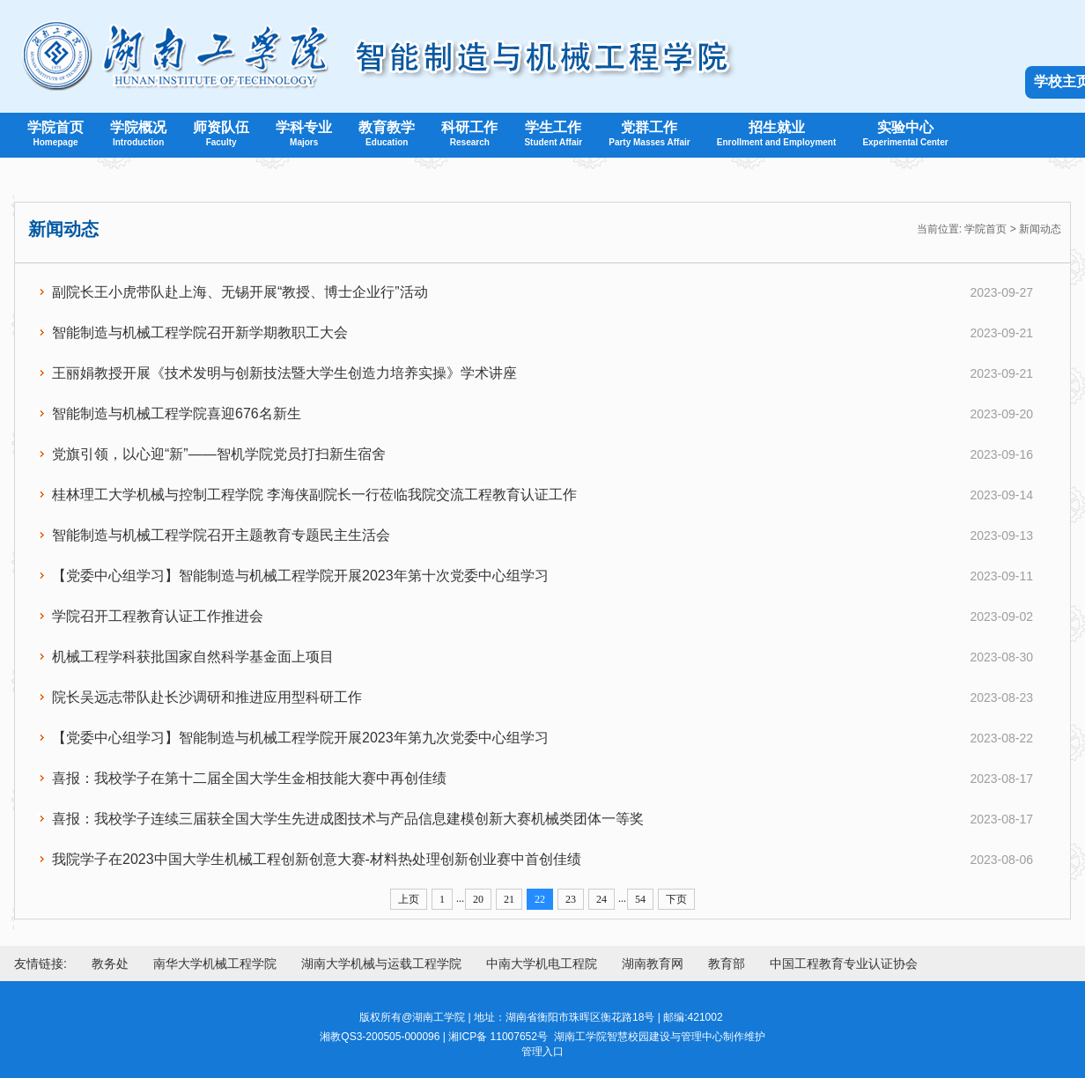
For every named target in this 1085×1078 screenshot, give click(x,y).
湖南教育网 (652, 963)
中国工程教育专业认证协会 (844, 963)
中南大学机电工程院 (541, 963)
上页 (408, 899)
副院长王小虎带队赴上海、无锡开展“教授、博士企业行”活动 (240, 291)
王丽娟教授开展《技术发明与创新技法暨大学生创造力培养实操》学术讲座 (284, 372)
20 (478, 899)
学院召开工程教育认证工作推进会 (157, 616)
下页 (676, 899)
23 (570, 899)
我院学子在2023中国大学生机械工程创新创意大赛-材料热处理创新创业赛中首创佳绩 (316, 859)
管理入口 (542, 1051)
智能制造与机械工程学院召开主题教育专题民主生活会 (221, 535)
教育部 (726, 963)
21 (509, 899)
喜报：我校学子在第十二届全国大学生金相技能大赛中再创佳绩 (249, 778)
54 (640, 899)
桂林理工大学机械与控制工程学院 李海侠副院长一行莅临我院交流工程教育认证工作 (314, 494)
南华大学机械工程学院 (215, 963)
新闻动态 (1040, 229)
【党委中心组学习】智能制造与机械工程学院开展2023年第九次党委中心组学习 (300, 737)
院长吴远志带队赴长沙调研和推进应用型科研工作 (207, 697)
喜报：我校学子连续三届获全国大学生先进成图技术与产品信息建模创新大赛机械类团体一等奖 (348, 818)
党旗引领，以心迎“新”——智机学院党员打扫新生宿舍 (219, 454)
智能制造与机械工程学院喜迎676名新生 (176, 413)
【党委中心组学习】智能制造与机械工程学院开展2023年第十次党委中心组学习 (300, 575)
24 (601, 899)
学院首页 (985, 229)
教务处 (110, 963)
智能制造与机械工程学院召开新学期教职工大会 (200, 332)
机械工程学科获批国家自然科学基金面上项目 (193, 656)
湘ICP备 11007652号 (498, 1036)
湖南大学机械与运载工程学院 (381, 963)
